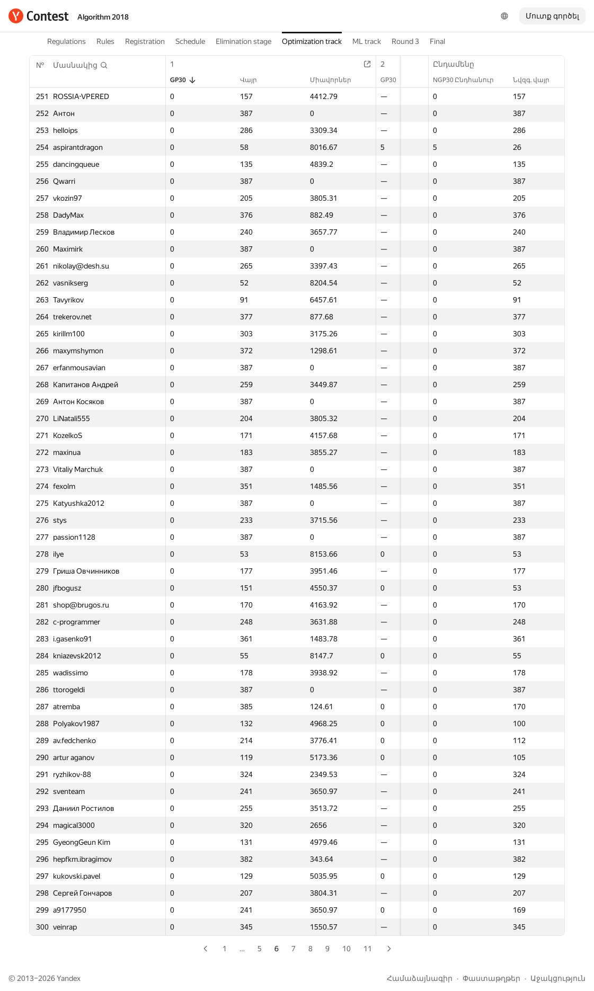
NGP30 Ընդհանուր (468, 80)
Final (437, 41)
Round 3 (405, 41)
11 (368, 948)
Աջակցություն (558, 978)
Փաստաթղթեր (491, 978)
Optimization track (312, 41)
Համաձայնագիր (420, 978)
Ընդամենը (459, 64)
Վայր (240, 80)
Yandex (69, 978)
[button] (80, 65)
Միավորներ (309, 80)
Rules (105, 41)
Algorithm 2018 (103, 17)
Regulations (66, 41)
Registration (145, 41)
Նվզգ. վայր (536, 80)
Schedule (190, 41)
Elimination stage (243, 41)
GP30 (183, 80)
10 (346, 948)
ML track (366, 41)
